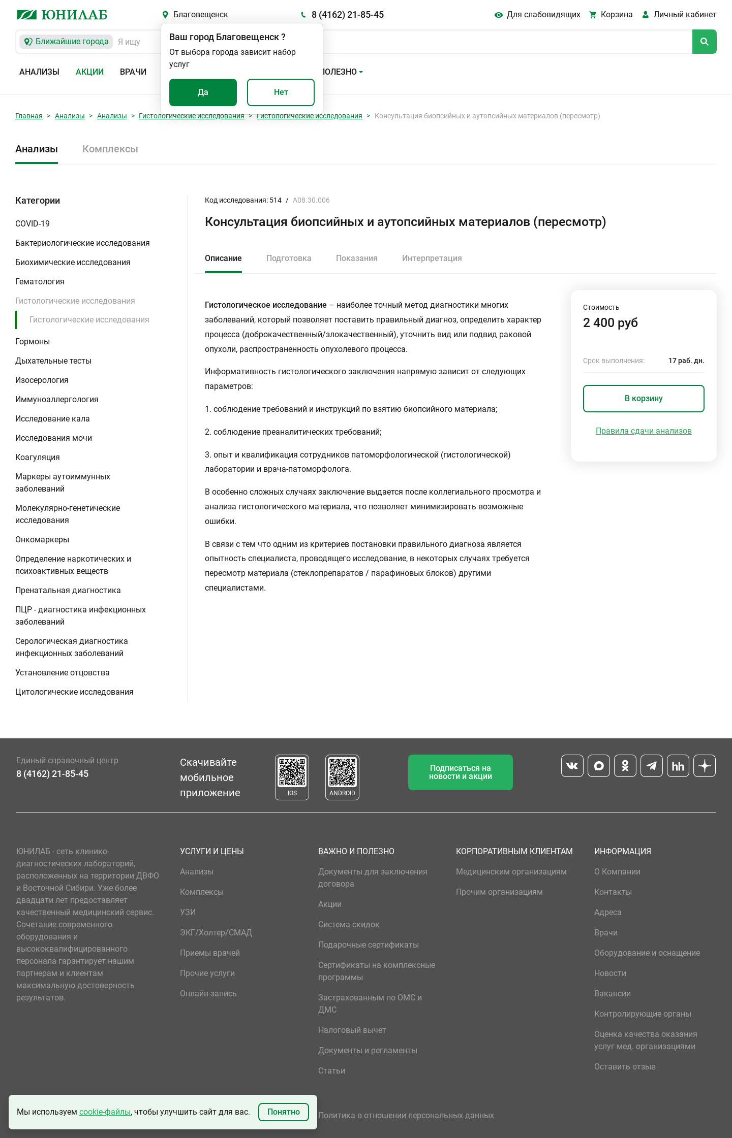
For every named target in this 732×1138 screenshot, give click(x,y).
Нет (281, 92)
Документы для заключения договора (373, 878)
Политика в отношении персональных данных (406, 1115)
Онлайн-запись (208, 993)
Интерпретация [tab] (432, 258)
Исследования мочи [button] (53, 438)
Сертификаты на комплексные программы (376, 971)
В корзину (644, 398)
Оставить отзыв (625, 1066)
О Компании (617, 871)
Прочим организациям (499, 892)
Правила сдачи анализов (644, 431)
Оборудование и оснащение (647, 953)
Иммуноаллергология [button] (57, 399)
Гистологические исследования (192, 116)
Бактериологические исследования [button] (82, 243)
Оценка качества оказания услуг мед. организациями (645, 1040)
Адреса (608, 912)
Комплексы (110, 149)
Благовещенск (200, 14)
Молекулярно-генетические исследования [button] (67, 514)
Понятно (283, 1112)
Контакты (613, 892)
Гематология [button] (40, 281)
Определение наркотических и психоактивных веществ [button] (73, 565)
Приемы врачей (210, 953)
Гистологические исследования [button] (75, 301)
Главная (29, 116)
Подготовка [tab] (289, 258)
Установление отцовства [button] (62, 672)
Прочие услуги (207, 973)
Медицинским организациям (511, 871)
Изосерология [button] (42, 380)
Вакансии (612, 993)
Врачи (133, 72)
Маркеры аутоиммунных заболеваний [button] (62, 483)
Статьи (331, 1071)
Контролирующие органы (642, 1014)
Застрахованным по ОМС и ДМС (370, 1004)
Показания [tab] (357, 258)
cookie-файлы (105, 1112)
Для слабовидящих (544, 14)
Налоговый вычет (352, 1030)
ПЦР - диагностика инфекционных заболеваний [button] (80, 616)
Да (203, 92)
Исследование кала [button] (52, 419)
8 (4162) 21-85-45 (348, 14)
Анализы (39, 72)
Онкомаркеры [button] (42, 539)
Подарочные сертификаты (368, 945)
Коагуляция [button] (37, 457)
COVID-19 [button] (32, 224)
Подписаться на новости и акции (460, 772)
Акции (90, 72)
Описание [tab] (223, 258)
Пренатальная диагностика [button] (68, 590)
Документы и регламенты (367, 1050)
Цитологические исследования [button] (74, 692)
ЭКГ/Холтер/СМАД (216, 932)
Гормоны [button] (32, 341)
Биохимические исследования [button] (73, 262)
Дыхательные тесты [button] (53, 361)
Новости (610, 973)
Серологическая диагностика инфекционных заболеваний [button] (71, 647)
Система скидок (349, 924)
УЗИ (188, 912)
